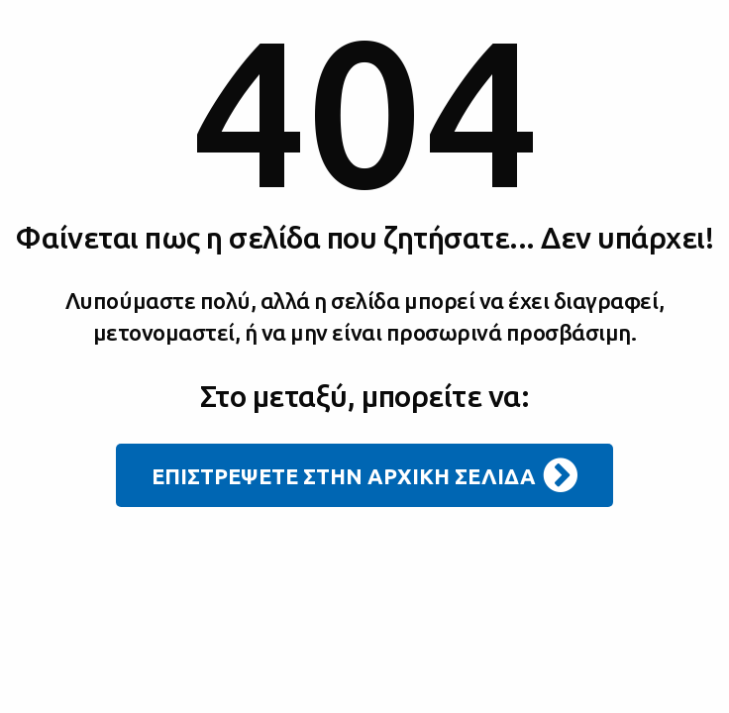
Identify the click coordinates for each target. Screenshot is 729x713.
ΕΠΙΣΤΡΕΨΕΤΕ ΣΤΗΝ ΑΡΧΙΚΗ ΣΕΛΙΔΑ (364, 475)
